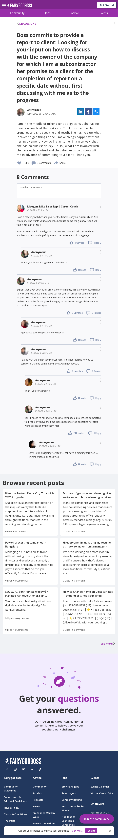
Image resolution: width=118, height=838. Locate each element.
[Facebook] (7, 769)
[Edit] (115, 24)
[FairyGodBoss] (23, 761)
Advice (75, 13)
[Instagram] (15, 769)
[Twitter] (23, 769)
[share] (56, 162)
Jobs (48, 13)
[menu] (4, 3)
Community (17, 13)
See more (107, 643)
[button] (114, 24)
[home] (19, 6)
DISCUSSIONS (26, 23)
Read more (77, 830)
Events (103, 13)
